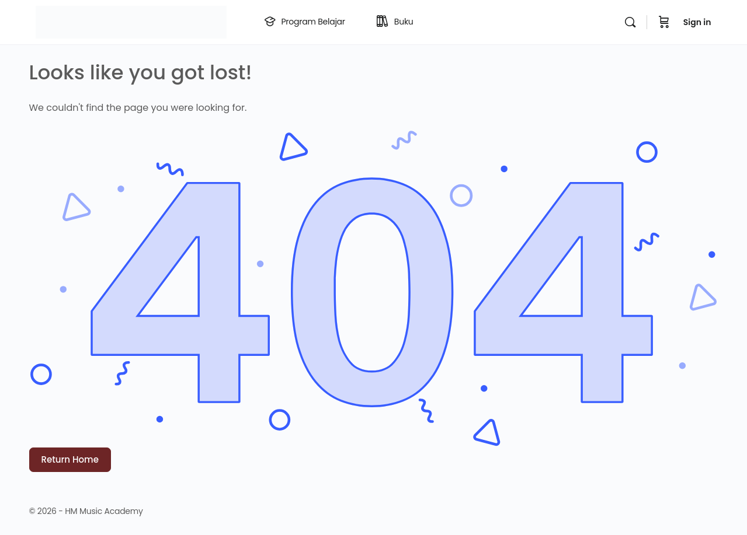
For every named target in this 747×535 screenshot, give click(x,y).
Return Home (70, 459)
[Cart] (664, 22)
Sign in (697, 22)
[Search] (630, 22)
